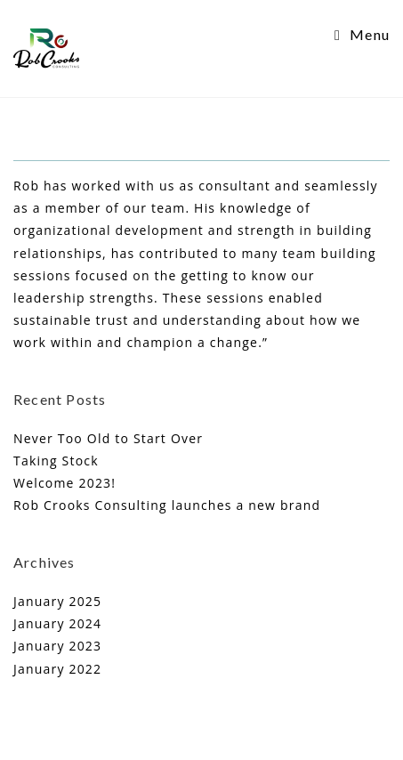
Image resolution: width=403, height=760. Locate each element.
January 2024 (57, 623)
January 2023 (57, 645)
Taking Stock (56, 460)
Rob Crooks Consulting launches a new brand (166, 505)
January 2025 (57, 601)
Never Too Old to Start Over (108, 438)
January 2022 (57, 668)
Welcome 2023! (64, 482)
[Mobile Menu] (362, 34)
